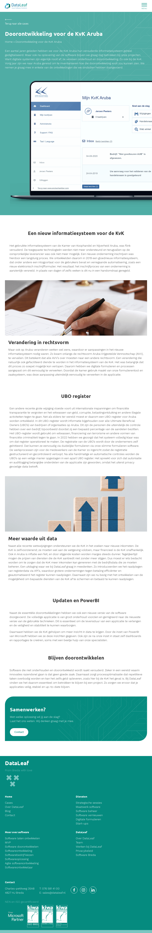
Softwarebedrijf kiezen (19, 854)
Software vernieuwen (89, 815)
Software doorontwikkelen (21, 846)
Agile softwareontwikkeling (22, 863)
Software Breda (86, 854)
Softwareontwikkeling (18, 850)
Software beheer (86, 811)
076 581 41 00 (51, 888)
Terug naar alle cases (16, 23)
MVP (8, 842)
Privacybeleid (84, 850)
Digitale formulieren (88, 819)
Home (9, 41)
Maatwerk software (88, 806)
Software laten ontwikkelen (22, 838)
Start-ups (82, 823)
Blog (7, 811)
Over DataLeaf (14, 806)
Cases (9, 802)
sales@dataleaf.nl (54, 892)
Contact (19, 732)
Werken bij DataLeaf (89, 846)
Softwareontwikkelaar (19, 867)
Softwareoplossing (16, 859)
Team (79, 842)
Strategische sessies (89, 802)
